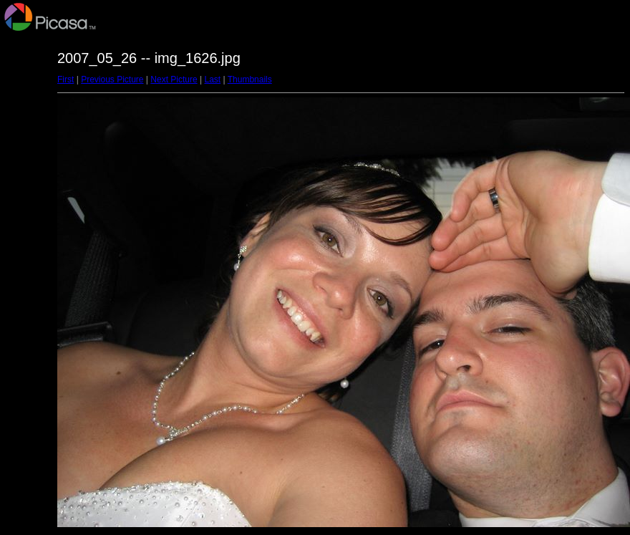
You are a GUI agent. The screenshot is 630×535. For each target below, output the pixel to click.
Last (212, 79)
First (65, 79)
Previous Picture (112, 79)
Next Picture (173, 79)
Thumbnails (250, 79)
